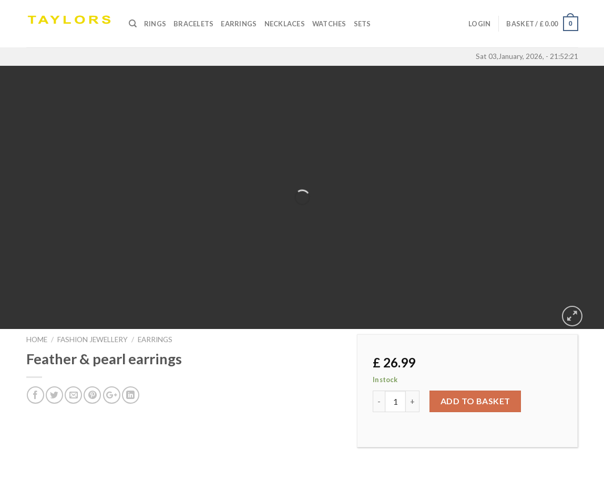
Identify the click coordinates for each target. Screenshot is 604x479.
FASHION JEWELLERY (92, 339)
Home (36, 339)
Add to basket (475, 401)
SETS (362, 23)
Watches (329, 23)
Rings (155, 23)
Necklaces (284, 23)
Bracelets (193, 23)
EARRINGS (155, 339)
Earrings (239, 23)
